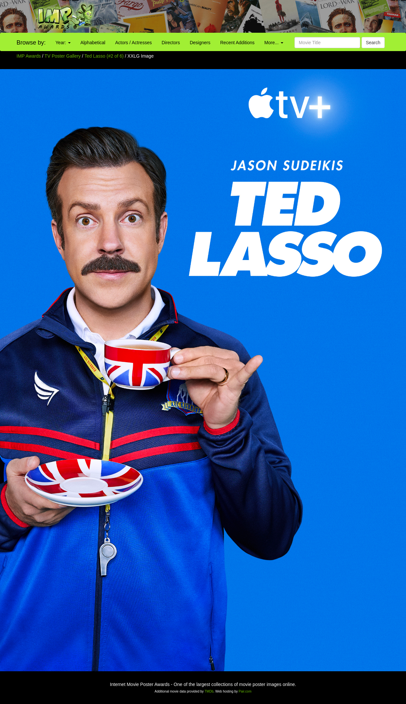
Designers (200, 42)
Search (373, 42)
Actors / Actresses (133, 42)
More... (273, 42)
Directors (171, 42)
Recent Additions (237, 42)
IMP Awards (29, 56)
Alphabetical (92, 42)
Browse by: (31, 42)
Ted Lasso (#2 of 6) (104, 56)
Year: (63, 42)
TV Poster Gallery (62, 56)
